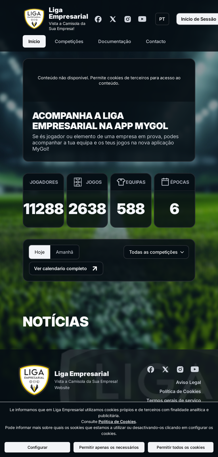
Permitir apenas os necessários (109, 447)
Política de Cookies (180, 391)
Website (62, 387)
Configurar (37, 447)
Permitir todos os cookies (181, 447)
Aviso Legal (188, 382)
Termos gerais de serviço (173, 400)
